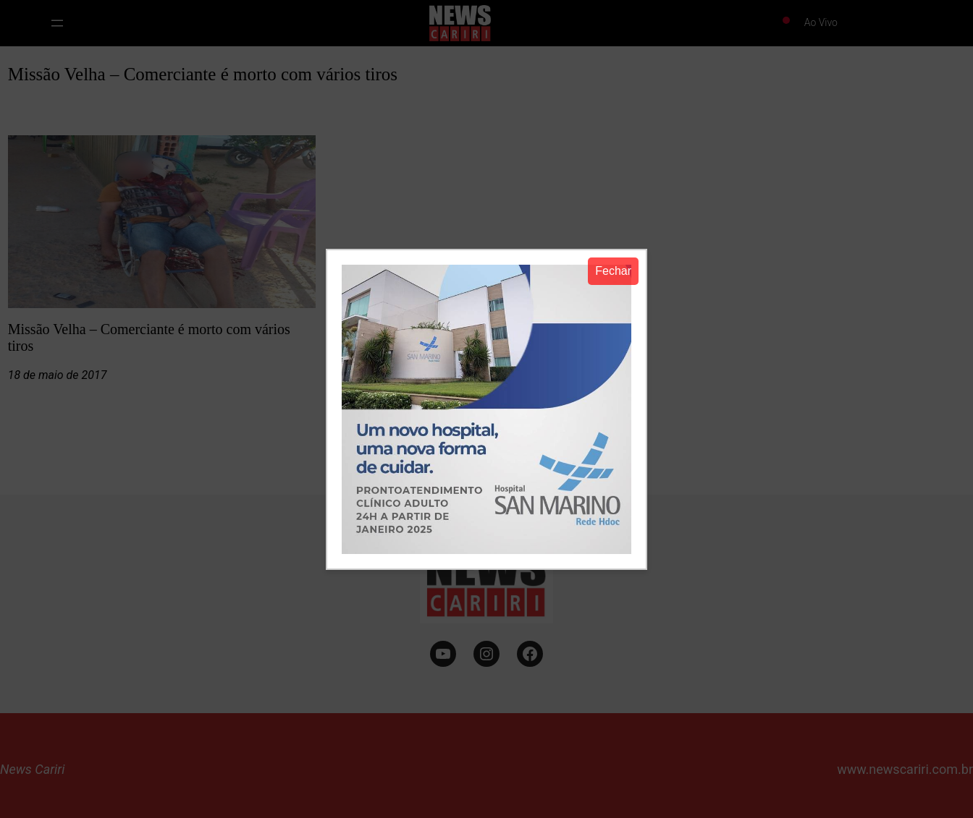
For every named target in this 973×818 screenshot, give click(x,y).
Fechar (613, 271)
